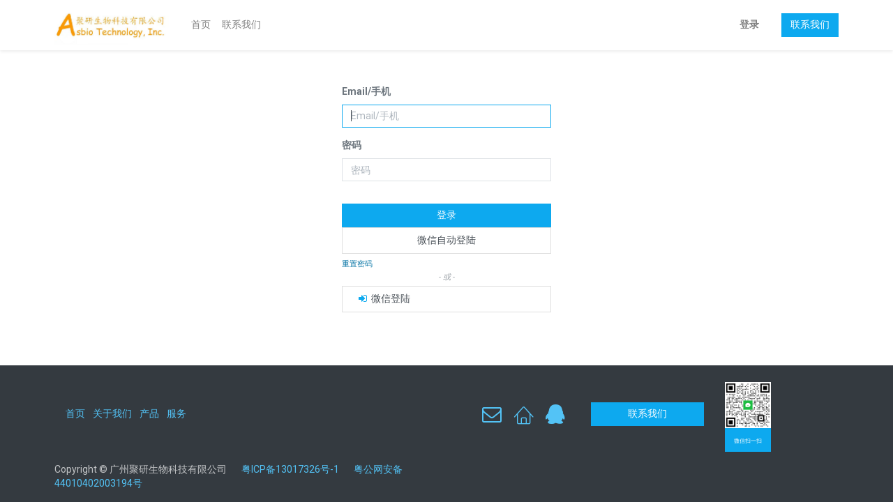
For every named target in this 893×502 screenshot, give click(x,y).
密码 (351, 145)
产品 (149, 413)
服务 (176, 413)
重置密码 (357, 263)
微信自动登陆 (446, 239)
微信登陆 (383, 298)
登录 (749, 24)
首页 (75, 413)
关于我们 (112, 413)
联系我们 (810, 24)
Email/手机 (366, 91)
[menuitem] (201, 25)
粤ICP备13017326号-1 (295, 469)
